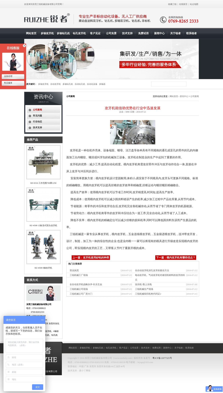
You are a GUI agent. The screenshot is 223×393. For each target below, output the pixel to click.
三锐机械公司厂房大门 (81, 293)
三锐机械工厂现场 (79, 275)
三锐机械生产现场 (144, 289)
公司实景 (111, 33)
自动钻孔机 (80, 84)
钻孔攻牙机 (79, 33)
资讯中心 (184, 96)
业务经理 (7, 76)
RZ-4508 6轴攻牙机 (43, 268)
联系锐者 (191, 33)
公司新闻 (194, 96)
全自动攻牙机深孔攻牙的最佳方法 (152, 270)
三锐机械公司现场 (79, 289)
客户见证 (95, 33)
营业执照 (74, 270)
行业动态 (37, 121)
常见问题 (37, 115)
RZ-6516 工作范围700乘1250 (43, 183)
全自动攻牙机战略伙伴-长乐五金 (86, 284)
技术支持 (127, 33)
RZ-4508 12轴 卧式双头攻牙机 (43, 225)
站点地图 (194, 4)
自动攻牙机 (55, 84)
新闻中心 (159, 33)
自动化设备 (92, 84)
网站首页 (31, 33)
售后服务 (7, 83)
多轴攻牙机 (47, 33)
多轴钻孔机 (63, 33)
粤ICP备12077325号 (162, 358)
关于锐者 (175, 33)
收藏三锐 (172, 4)
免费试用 (143, 33)
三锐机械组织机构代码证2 (148, 293)
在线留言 (183, 4)
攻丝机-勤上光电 (143, 284)
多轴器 (102, 84)
